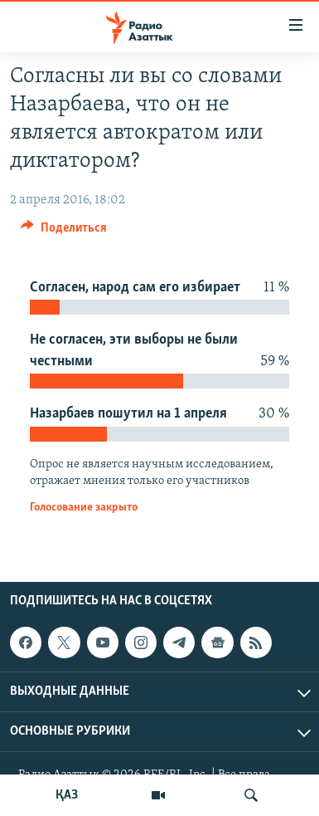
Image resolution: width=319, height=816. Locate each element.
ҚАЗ (67, 795)
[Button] (64, 231)
